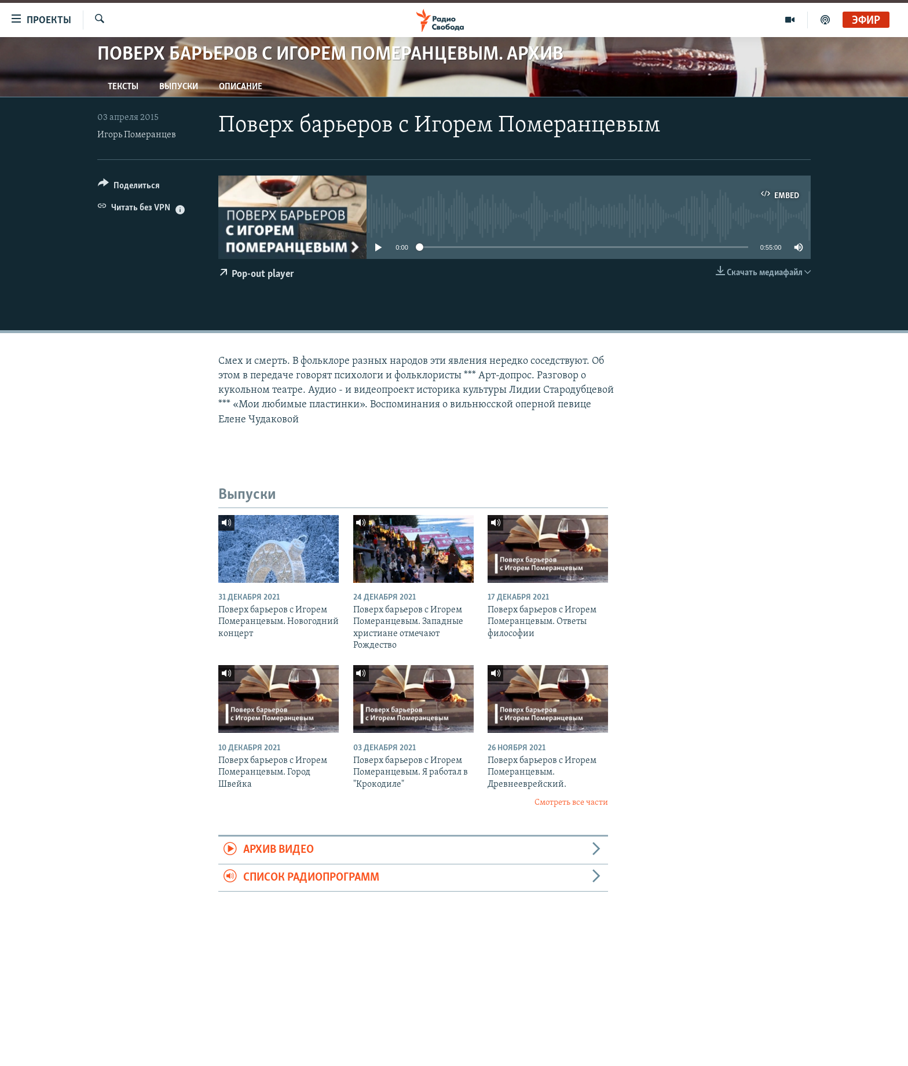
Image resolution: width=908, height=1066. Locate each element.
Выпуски (178, 87)
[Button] (129, 187)
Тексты (123, 87)
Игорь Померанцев (136, 135)
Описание (240, 87)
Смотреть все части (571, 802)
